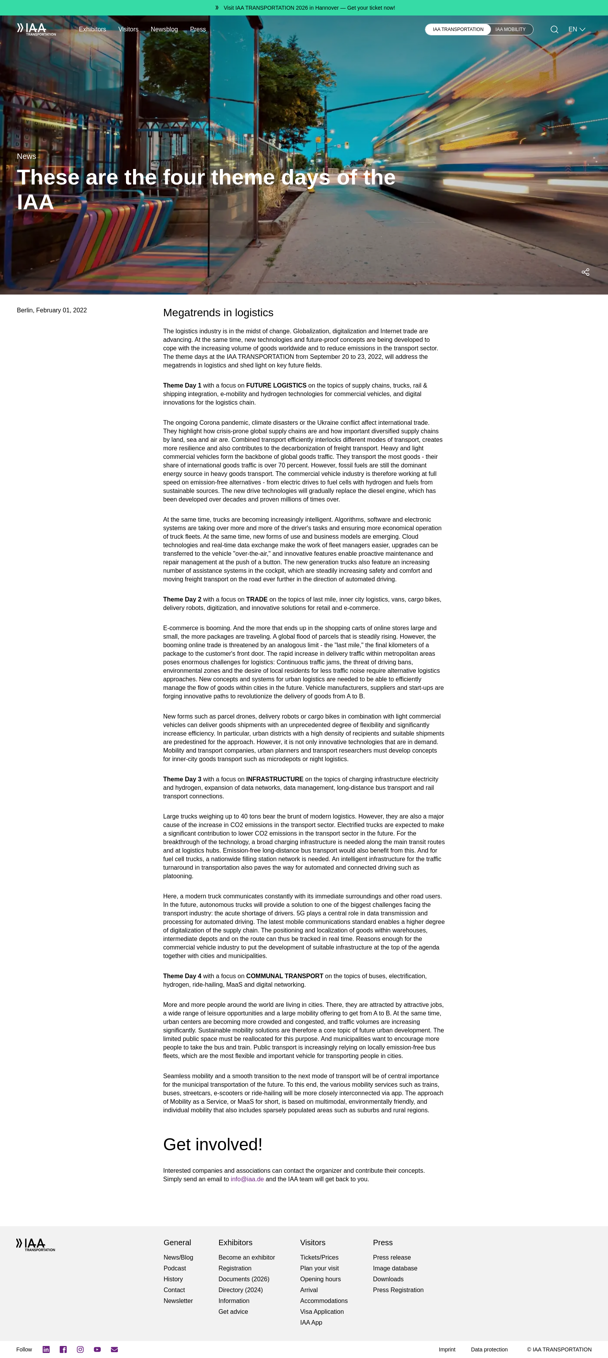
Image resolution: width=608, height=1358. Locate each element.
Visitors (128, 29)
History (173, 1279)
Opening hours (320, 1279)
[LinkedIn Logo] (46, 1349)
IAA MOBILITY (511, 29)
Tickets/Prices (319, 1257)
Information (233, 1301)
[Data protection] (489, 1349)
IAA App (311, 1322)
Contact (174, 1290)
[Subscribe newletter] (114, 1349)
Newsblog (164, 29)
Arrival (309, 1290)
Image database (395, 1268)
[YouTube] (97, 1349)
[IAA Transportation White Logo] (36, 29)
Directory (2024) (240, 1290)
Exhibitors (92, 29)
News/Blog (178, 1257)
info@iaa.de (247, 1179)
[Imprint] (447, 1349)
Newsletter (178, 1301)
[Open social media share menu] (585, 272)
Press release (392, 1257)
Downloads (388, 1279)
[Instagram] (80, 1349)
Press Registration (398, 1290)
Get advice (233, 1311)
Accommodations (324, 1301)
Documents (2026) (243, 1279)
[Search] (554, 29)
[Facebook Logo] (63, 1349)
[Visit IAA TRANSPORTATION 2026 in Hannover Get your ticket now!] (304, 8)
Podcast (175, 1268)
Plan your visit (319, 1268)
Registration (234, 1268)
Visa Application (322, 1311)
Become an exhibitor (246, 1257)
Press (198, 29)
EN (577, 29)
